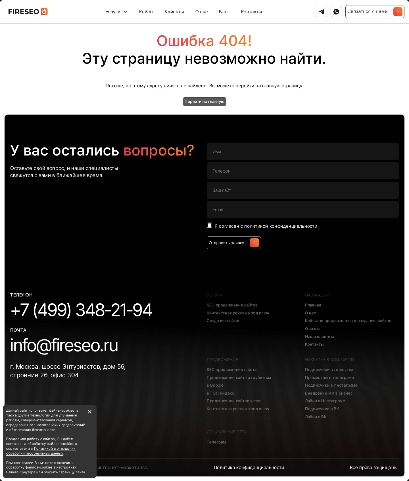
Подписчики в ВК (322, 408)
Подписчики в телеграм (329, 369)
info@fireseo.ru (64, 345)
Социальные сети (227, 432)
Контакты (251, 11)
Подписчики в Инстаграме (331, 385)
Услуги (113, 11)
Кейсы (146, 11)
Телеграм (216, 441)
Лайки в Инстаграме (325, 400)
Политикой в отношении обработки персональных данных (41, 450)
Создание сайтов (224, 320)
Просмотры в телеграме (329, 377)
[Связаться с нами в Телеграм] (321, 11)
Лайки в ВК (316, 416)
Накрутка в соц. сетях (330, 359)
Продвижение (222, 359)
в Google (215, 385)
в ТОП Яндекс (220, 393)
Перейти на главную (204, 101)
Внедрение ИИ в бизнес (328, 393)
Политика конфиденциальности (249, 467)
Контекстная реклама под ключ (238, 312)
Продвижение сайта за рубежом (239, 377)
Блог (224, 11)
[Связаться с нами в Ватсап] (336, 11)
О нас (201, 11)
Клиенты (174, 11)
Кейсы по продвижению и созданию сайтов (348, 320)
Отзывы (312, 328)
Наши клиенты (319, 336)
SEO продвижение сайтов (232, 304)
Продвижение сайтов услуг (234, 400)
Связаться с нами (374, 11)
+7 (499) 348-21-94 (81, 309)
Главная (313, 304)
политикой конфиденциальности (280, 226)
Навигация (317, 295)
